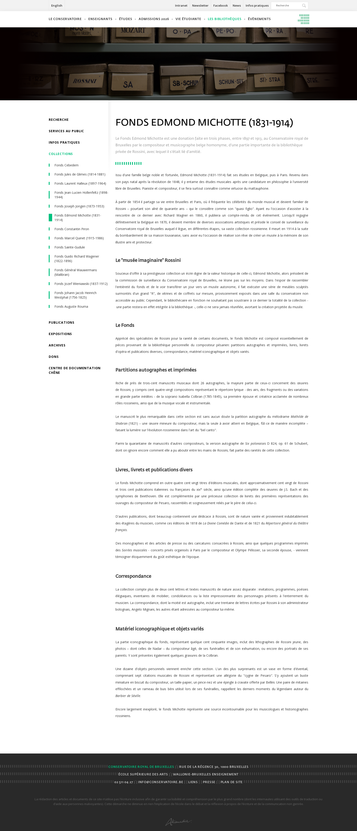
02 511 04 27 (123, 782)
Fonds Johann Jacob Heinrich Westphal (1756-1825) (75, 295)
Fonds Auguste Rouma (71, 306)
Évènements (259, 19)
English (56, 5)
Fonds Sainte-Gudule (69, 247)
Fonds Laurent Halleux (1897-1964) (80, 183)
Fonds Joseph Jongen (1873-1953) (79, 206)
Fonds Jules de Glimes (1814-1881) (79, 174)
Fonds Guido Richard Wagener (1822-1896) (76, 258)
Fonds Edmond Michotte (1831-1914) (77, 217)
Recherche (59, 119)
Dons (54, 356)
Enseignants (100, 19)
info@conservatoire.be (160, 782)
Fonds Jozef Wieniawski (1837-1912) (81, 283)
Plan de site (232, 782)
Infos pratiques (257, 5)
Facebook (220, 5)
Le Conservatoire (65, 19)
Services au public (66, 131)
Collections (61, 154)
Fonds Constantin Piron (71, 229)
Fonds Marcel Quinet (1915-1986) (79, 238)
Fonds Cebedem (66, 165)
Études (125, 19)
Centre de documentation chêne (75, 370)
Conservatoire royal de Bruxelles (141, 767)
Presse (209, 782)
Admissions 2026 (154, 19)
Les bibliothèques (225, 19)
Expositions (60, 334)
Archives (57, 345)
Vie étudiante (188, 19)
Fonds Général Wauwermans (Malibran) (75, 272)
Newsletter (200, 5)
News (237, 5)
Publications (61, 322)
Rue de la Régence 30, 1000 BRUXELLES (214, 767)
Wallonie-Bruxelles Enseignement (206, 774)
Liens (193, 782)
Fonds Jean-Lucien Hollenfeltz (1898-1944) (81, 194)
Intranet (181, 5)
